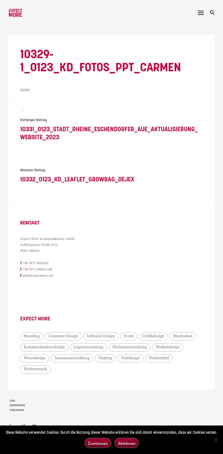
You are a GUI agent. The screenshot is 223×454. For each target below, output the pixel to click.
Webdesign (131, 359)
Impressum (17, 410)
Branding (32, 336)
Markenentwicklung (130, 347)
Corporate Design (64, 336)
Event (129, 336)
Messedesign (35, 359)
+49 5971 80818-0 (36, 264)
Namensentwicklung (72, 359)
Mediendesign (168, 347)
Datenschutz (17, 405)
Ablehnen (126, 443)
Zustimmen (98, 443)
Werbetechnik (36, 370)
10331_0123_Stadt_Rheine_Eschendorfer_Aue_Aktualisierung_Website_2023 (111, 124)
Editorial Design (101, 336)
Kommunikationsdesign (44, 347)
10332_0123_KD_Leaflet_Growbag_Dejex (111, 171)
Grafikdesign (154, 336)
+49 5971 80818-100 (38, 270)
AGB (12, 401)
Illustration (183, 336)
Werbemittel (159, 359)
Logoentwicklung (89, 347)
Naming (106, 359)
